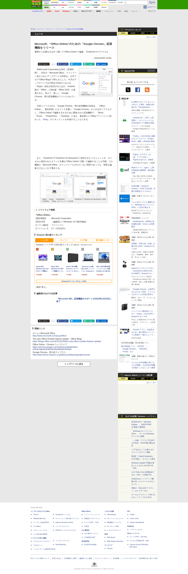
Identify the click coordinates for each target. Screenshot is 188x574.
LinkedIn (103, 64)
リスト (53, 64)
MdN (106, 534)
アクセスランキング (132, 30)
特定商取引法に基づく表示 (148, 558)
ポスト (45, 64)
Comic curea (134, 518)
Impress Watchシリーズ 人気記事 (138, 375)
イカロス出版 (109, 511)
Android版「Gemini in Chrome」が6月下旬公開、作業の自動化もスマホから (143, 188)
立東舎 (86, 526)
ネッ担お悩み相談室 (40, 534)
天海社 (132, 514)
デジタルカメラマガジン (42, 541)
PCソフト (64, 240)
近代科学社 (85, 541)
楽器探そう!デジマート (92, 518)
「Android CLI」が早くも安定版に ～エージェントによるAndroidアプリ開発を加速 (142, 120)
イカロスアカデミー (114, 530)
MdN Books (111, 537)
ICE (128, 511)
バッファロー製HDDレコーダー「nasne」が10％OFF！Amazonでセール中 (143, 313)
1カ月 (152, 33)
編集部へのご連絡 (85, 558)
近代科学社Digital (90, 544)
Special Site (129, 71)
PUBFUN (130, 526)
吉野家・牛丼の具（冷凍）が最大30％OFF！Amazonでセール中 (143, 246)
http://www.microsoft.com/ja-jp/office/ (49, 336)
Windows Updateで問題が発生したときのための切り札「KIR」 (142, 465)
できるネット (38, 545)
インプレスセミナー (62, 526)
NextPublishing (60, 544)
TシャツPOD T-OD (91, 522)
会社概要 (116, 558)
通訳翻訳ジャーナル (114, 522)
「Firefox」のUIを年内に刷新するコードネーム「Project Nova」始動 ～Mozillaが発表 (143, 138)
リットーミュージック (92, 514)
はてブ (77, 64)
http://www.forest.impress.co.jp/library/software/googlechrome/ (61, 355)
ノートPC (44, 240)
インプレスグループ (129, 558)
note (90, 64)
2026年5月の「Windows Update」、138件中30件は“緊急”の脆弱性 (141, 424)
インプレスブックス (62, 541)
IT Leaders (37, 526)
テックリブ (108, 545)
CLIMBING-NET (89, 537)
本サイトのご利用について (39, 558)
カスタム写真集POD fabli (139, 541)
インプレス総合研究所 (41, 522)
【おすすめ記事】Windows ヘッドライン (140, 416)
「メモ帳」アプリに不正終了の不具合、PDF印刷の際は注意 (143, 443)
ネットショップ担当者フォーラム (67, 518)
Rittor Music (86, 511)
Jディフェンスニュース (115, 518)
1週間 (143, 33)
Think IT (36, 514)
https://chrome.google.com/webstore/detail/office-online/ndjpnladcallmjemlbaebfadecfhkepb (55, 348)
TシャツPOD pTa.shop (138, 537)
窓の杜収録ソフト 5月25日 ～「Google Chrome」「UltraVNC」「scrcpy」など (135, 348)
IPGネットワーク (133, 533)
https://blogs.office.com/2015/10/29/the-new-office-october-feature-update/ (67, 341)
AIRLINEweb (111, 514)
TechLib (109, 548)
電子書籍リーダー (103, 240)
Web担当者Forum (39, 518)
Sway (45, 119)
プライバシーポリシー (102, 558)
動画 (126, 11)
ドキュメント (109, 11)
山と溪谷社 (85, 530)
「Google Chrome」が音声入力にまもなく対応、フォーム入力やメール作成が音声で (143, 291)
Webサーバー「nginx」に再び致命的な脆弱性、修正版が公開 (143, 170)
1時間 (123, 33)
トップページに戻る (73, 364)
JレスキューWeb (113, 526)
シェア (64, 64)
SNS (119, 11)
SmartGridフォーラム (62, 514)
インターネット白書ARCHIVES (44, 549)
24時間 (132, 33)
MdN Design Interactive (115, 541)
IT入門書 (83, 240)
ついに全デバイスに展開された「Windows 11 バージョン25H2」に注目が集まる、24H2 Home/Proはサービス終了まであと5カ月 (143, 207)
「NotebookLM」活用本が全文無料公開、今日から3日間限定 (142, 224)
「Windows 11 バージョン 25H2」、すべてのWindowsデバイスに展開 (142, 433)
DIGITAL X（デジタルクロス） (66, 530)
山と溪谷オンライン (91, 533)
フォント (134, 11)
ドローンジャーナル (40, 530)
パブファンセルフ (136, 529)
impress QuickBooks (137, 522)
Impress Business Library (64, 522)
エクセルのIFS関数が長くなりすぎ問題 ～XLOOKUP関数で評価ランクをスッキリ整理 (143, 365)
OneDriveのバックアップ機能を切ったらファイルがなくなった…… (143, 481)
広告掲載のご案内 (70, 558)
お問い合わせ (56, 558)
